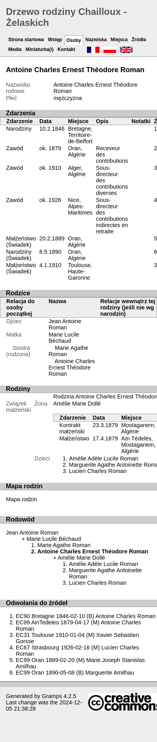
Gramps (52, 696)
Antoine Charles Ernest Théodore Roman (72, 367)
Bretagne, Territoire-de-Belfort (80, 134)
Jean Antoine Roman (65, 324)
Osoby (73, 40)
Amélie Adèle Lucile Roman (103, 458)
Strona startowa (26, 39)
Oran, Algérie (77, 151)
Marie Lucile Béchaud (64, 337)
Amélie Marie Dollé (77, 403)
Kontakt (66, 49)
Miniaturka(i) (40, 49)
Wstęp (55, 39)
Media (15, 49)
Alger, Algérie (77, 171)
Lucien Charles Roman (97, 471)
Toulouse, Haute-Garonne (80, 271)
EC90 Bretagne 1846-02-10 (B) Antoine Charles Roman (85, 616)
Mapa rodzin (21, 499)
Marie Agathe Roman (64, 545)
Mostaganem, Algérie (138, 428)
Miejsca (119, 39)
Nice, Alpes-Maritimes (80, 206)
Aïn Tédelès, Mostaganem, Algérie (138, 444)
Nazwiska (96, 39)
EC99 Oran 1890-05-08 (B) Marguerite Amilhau (75, 672)
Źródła (138, 39)
